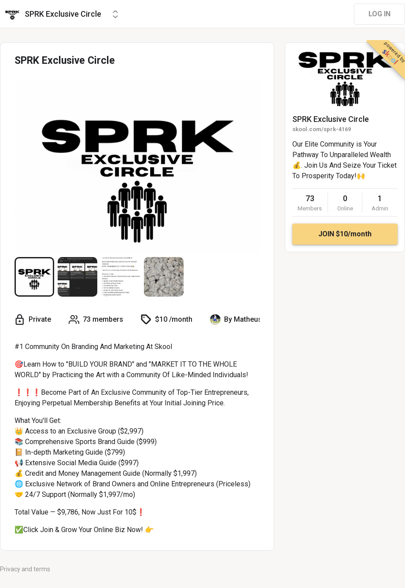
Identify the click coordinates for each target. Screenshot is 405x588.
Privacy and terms (25, 569)
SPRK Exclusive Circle (330, 119)
